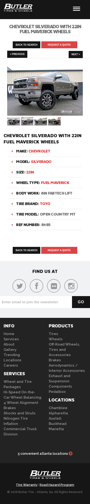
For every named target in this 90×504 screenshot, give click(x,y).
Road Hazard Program (57, 485)
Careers (11, 365)
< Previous (17, 54)
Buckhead (57, 424)
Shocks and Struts (20, 413)
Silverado (41, 161)
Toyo (45, 203)
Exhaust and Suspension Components (60, 381)
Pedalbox (57, 392)
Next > (76, 54)
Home (9, 334)
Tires (53, 334)
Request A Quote (59, 44)
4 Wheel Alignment (21, 403)
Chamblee (58, 408)
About (9, 344)
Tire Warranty (26, 485)
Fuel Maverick (55, 182)
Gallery (10, 349)
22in (30, 172)
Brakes (10, 408)
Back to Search (26, 44)
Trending (12, 355)
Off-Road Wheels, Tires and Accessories (64, 349)
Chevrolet (39, 151)
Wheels (56, 339)
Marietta (56, 429)
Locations (12, 360)
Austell (55, 418)
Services (11, 339)
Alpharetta (58, 413)
